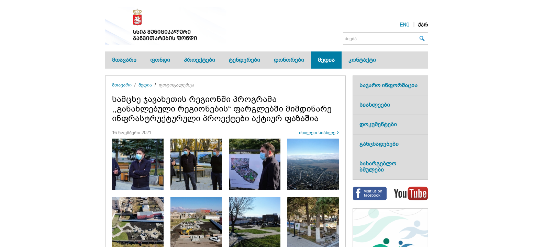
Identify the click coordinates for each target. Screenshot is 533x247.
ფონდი (160, 60)
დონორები (289, 60)
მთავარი (124, 60)
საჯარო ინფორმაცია (388, 85)
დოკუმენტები (378, 124)
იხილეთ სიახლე (317, 132)
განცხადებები (379, 144)
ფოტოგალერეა (176, 84)
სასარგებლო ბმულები (377, 167)
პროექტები (199, 60)
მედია (326, 60)
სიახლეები (374, 105)
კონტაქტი (362, 60)
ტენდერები (244, 60)
